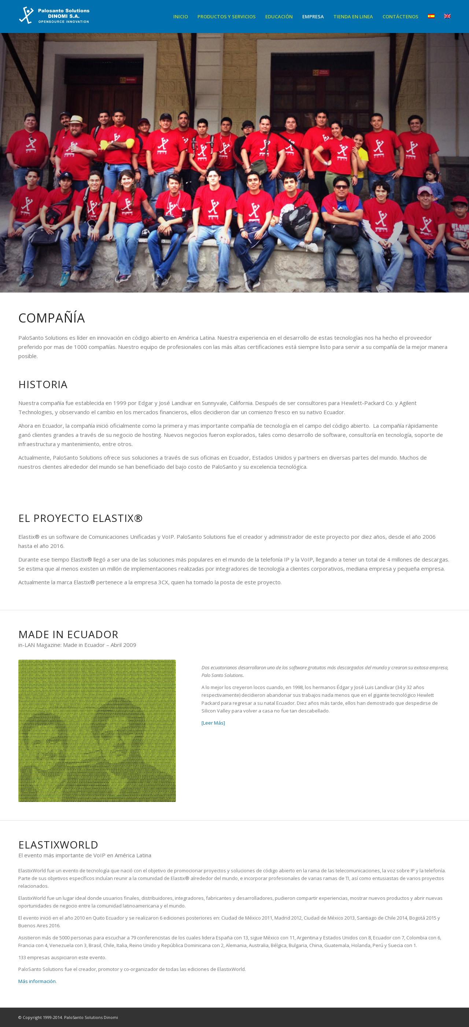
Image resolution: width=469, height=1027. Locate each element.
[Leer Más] (213, 722)
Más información (37, 981)
